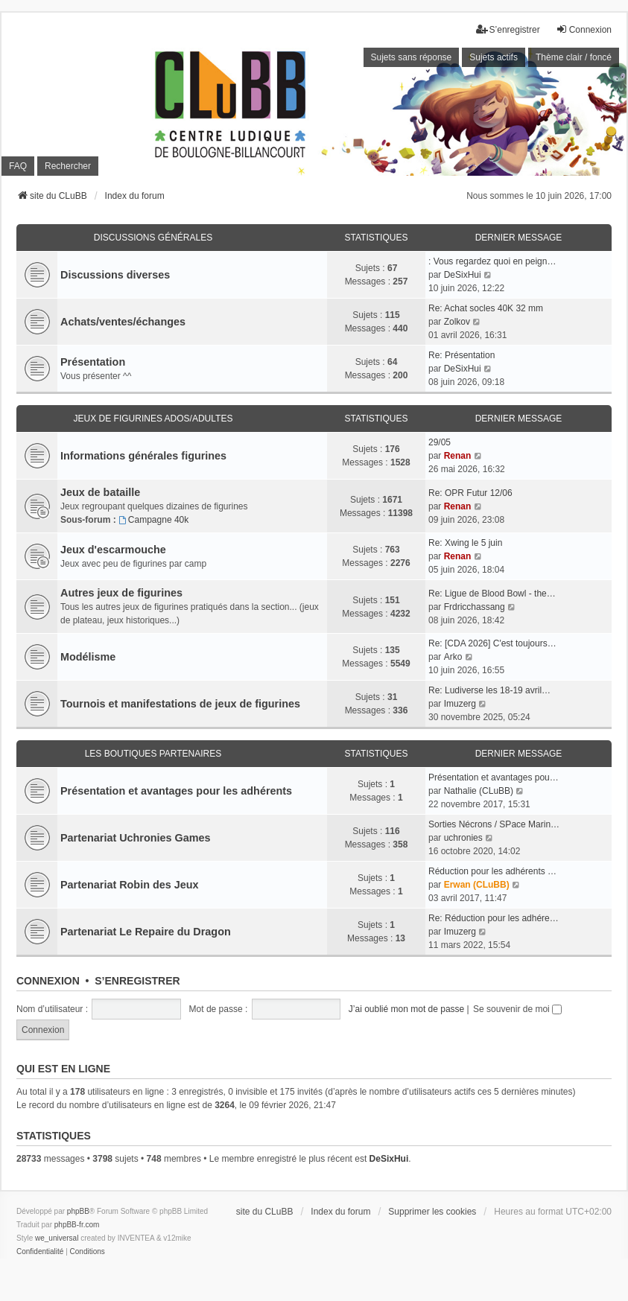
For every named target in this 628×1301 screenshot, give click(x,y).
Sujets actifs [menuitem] (493, 57)
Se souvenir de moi (517, 1009)
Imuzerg (460, 704)
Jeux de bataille (100, 492)
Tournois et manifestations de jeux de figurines (180, 704)
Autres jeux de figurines (121, 593)
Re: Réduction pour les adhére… (493, 918)
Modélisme (87, 657)
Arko (453, 657)
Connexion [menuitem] (584, 29)
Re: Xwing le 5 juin (465, 543)
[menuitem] (39, 1252)
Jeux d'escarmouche (113, 550)
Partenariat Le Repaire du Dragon (145, 932)
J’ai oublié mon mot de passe (406, 1009)
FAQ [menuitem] (18, 166)
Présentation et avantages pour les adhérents (176, 791)
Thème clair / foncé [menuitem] (574, 57)
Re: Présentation (461, 355)
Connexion (48, 981)
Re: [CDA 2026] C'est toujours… (492, 643)
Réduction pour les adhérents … (492, 871)
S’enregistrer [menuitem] (508, 29)
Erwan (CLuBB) (477, 884)
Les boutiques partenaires (153, 753)
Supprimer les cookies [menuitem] (432, 1211)
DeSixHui (462, 275)
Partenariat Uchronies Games (135, 838)
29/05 (439, 442)
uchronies (463, 838)
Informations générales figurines (143, 456)
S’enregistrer (137, 981)
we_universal (56, 1238)
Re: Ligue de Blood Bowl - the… (492, 593)
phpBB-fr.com (77, 1225)
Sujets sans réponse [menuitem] (411, 57)
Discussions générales (153, 237)
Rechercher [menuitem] (68, 166)
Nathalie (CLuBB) (478, 791)
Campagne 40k (153, 520)
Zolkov (457, 321)
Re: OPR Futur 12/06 (470, 493)
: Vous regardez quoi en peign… (492, 261)
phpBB (78, 1211)
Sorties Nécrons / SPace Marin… (493, 824)
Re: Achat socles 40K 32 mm (485, 308)
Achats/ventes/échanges (122, 322)
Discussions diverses (115, 275)
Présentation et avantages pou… (493, 777)
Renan (458, 456)
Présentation (92, 362)
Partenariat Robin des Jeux (129, 885)
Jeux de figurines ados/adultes (153, 418)
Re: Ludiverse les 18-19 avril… (489, 690)
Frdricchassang (474, 607)
